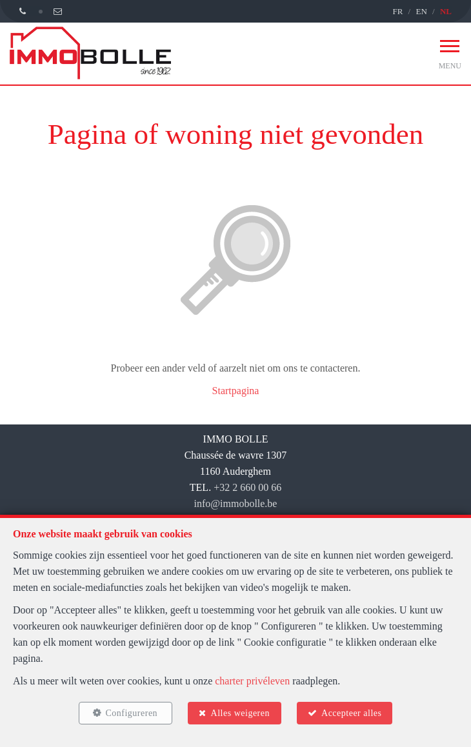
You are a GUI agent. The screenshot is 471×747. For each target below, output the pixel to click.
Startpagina (235, 390)
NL (446, 11)
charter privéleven (252, 680)
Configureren (131, 713)
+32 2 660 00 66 (247, 487)
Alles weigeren (240, 713)
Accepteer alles (351, 713)
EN (421, 11)
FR (397, 11)
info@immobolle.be (235, 503)
